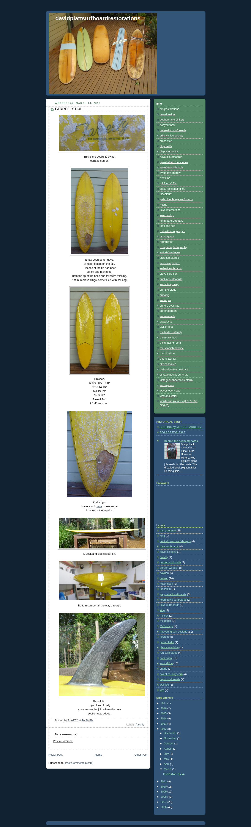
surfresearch (167, 316)
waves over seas (170, 390)
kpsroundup (167, 215)
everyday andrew (170, 172)
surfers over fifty (169, 305)
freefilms (165, 178)
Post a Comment (63, 741)
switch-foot (166, 326)
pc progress (167, 236)
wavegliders (167, 385)
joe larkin (165, 588)
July (166, 753)
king (162, 610)
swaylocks (166, 321)
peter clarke (167, 642)
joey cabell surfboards (173, 594)
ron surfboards (168, 652)
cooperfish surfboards (173, 130)
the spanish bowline (172, 348)
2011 (164, 781)
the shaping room (170, 342)
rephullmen (166, 241)
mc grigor (165, 620)
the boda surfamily (171, 332)
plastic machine (169, 647)
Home (98, 754)
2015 (164, 713)
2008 (164, 796)
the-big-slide (167, 353)
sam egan (166, 658)
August (168, 748)
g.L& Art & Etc (168, 183)
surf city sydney (169, 284)
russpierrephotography (173, 247)
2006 (164, 807)
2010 (164, 786)
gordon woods (168, 567)
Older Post (140, 754)
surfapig (165, 295)
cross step (166, 141)
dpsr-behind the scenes (174, 162)
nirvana (164, 636)
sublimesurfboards (171, 279)
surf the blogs (168, 289)
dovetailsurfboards (171, 156)
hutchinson (166, 583)
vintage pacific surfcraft (174, 374)
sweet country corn (171, 674)
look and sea (167, 225)
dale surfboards (169, 546)
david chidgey (168, 551)
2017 (164, 703)
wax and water (168, 396)
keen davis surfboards (173, 599)
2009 (164, 791)
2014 (164, 718)
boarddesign (167, 114)
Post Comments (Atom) (79, 762)
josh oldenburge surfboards (176, 199)
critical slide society (171, 135)
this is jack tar (168, 358)
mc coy (164, 615)
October (169, 743)
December (170, 733)
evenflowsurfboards (171, 167)
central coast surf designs (175, 541)
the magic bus (168, 337)
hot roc (164, 578)
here (99, 506)
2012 (164, 728)
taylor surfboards (170, 679)
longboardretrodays (171, 220)
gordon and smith (170, 562)
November (170, 738)
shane (163, 668)
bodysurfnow (167, 125)
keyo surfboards (169, 604)
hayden (164, 573)
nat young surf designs (173, 631)
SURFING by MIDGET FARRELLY (181, 427)
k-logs (163, 204)
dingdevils (166, 146)
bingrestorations (169, 109)
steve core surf (169, 273)
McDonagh (166, 626)
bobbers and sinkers (172, 119)
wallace (164, 684)
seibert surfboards (171, 268)
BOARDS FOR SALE (173, 432)
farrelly (140, 724)
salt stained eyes (170, 252)
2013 (164, 723)
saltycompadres (169, 257)
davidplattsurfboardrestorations (97, 18)
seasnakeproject (170, 263)
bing (162, 535)
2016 (164, 708)
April (167, 764)
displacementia (169, 151)
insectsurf (166, 194)
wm (162, 690)
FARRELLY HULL (174, 773)
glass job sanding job (172, 188)
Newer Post (56, 754)
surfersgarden (168, 310)
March (168, 769)
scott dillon (166, 663)
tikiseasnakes (168, 364)
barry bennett (168, 530)
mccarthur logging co (172, 231)
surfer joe (165, 300)
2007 (164, 802)
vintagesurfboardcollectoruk (176, 380)
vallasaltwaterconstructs (174, 369)
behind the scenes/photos (181, 441)
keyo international (170, 209)
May (167, 758)
